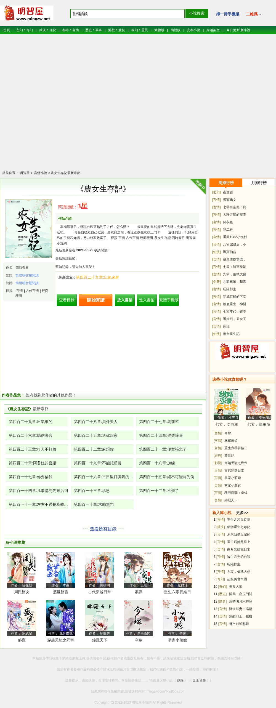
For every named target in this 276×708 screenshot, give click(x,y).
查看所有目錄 (103, 528)
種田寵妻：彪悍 (236, 493)
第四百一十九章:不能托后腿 (97, 463)
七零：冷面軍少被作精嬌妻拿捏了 (226, 425)
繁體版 (159, 30)
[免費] (216, 282)
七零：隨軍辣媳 (234, 267)
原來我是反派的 (238, 534)
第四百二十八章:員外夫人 (96, 421)
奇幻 (29, 30)
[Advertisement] (138, 106)
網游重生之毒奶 (238, 527)
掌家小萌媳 (177, 640)
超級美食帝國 (237, 579)
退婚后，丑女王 (234, 319)
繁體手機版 (169, 300)
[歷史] (222, 594)
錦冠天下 (99, 640)
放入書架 (124, 300)
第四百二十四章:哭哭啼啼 (161, 435)
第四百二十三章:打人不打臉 (32, 449)
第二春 (228, 229)
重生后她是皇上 (238, 542)
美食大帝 (235, 587)
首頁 (6, 30)
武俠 (42, 30)
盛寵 (22, 640)
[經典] (218, 455)
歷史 (88, 30)
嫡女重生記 (231, 334)
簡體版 (176, 30)
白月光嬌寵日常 (238, 549)
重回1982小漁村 (235, 237)
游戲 (111, 30)
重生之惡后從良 (238, 519)
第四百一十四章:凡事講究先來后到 (38, 490)
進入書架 (147, 300)
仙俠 (52, 30)
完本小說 (193, 30)
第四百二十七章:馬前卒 (159, 421)
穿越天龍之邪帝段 (60, 641)
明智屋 (25, 173)
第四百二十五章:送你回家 (96, 435)
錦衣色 (228, 222)
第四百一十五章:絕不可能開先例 (166, 477)
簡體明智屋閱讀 (27, 283)
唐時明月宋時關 (240, 601)
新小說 (245, 30)
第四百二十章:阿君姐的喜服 (32, 463)
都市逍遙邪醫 (239, 624)
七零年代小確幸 (234, 311)
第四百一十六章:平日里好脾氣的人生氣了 (103, 477)
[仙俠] (216, 252)
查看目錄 (67, 300)
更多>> (242, 512)
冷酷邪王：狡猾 (240, 616)
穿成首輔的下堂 (234, 297)
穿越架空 (213, 30)
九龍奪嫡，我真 (234, 282)
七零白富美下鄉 (234, 207)
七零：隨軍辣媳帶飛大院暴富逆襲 (258, 425)
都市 (65, 30)
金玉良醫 (199, 680)
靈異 (144, 30)
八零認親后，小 (234, 244)
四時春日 (22, 268)
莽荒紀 (229, 455)
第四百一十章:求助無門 (94, 504)
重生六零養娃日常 (177, 593)
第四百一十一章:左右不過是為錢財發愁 (38, 504)
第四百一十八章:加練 (157, 463)
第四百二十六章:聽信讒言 (30, 435)
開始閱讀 (96, 300)
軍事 (98, 30)
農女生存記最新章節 (65, 173)
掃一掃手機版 (227, 14)
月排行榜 (259, 182)
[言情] (216, 200)
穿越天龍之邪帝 (236, 463)
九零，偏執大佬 (234, 274)
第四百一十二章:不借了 (159, 490)
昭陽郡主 (229, 289)
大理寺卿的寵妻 (234, 215)
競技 (121, 30)
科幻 (134, 30)
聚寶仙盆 (229, 252)
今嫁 (138, 640)
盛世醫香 (60, 592)
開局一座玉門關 (240, 594)
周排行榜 (226, 182)
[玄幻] (216, 192)
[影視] (218, 463)
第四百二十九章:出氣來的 (98, 277)
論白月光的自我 (238, 557)
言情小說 (40, 173)
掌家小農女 (232, 485)
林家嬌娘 (231, 441)
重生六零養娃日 (236, 448)
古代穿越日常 (99, 592)
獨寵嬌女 (229, 200)
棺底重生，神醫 (234, 304)
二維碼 (253, 14)
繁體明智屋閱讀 (27, 275)
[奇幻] (220, 579)
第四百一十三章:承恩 (92, 490)
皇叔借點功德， (234, 259)
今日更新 (233, 30)
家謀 (138, 592)
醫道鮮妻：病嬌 (240, 609)
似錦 (180, 680)
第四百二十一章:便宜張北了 (163, 449)
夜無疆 (228, 192)
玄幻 (19, 30)
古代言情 (32, 291)
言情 (75, 30)
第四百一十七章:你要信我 (30, 477)
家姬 (226, 326)
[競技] (220, 527)
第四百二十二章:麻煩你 (94, 449)
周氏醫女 (22, 592)
